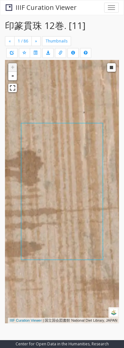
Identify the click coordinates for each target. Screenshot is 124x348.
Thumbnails (56, 41)
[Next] (36, 41)
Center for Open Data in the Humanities (53, 344)
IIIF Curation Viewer (41, 7)
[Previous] (10, 41)
